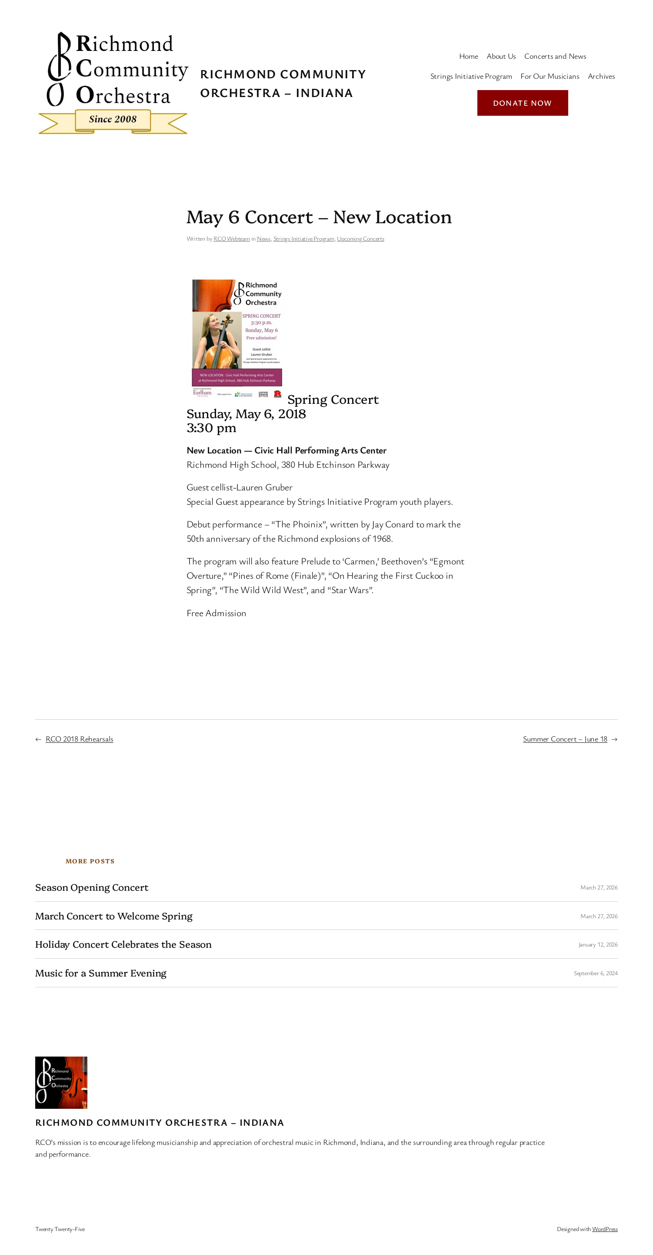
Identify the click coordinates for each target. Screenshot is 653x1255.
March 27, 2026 (599, 887)
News (263, 238)
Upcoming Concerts (360, 238)
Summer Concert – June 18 (565, 738)
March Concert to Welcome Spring (114, 915)
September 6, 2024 (596, 973)
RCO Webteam (231, 238)
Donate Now (523, 102)
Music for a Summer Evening (101, 972)
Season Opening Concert (92, 887)
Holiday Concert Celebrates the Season (123, 944)
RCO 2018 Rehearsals (79, 738)
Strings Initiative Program (303, 238)
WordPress (605, 1229)
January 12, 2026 (598, 944)
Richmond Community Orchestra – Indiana (160, 1122)
